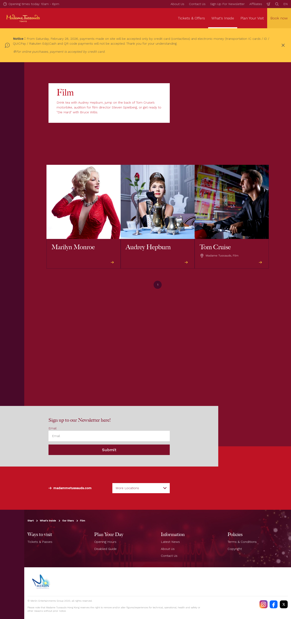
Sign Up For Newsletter (227, 4)
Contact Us (197, 4)
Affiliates (255, 4)
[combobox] (141, 488)
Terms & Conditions (242, 542)
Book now (279, 18)
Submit (109, 449)
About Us (177, 4)
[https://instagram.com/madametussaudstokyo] (263, 604)
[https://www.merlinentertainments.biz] (41, 582)
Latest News (170, 542)
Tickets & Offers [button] (191, 18)
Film (82, 520)
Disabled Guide (105, 549)
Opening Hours (105, 542)
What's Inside (48, 520)
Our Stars (68, 520)
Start (30, 520)
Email (52, 428)
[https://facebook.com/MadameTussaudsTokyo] (274, 604)
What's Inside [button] (222, 18)
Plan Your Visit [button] (252, 18)
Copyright (235, 549)
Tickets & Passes (39, 542)
